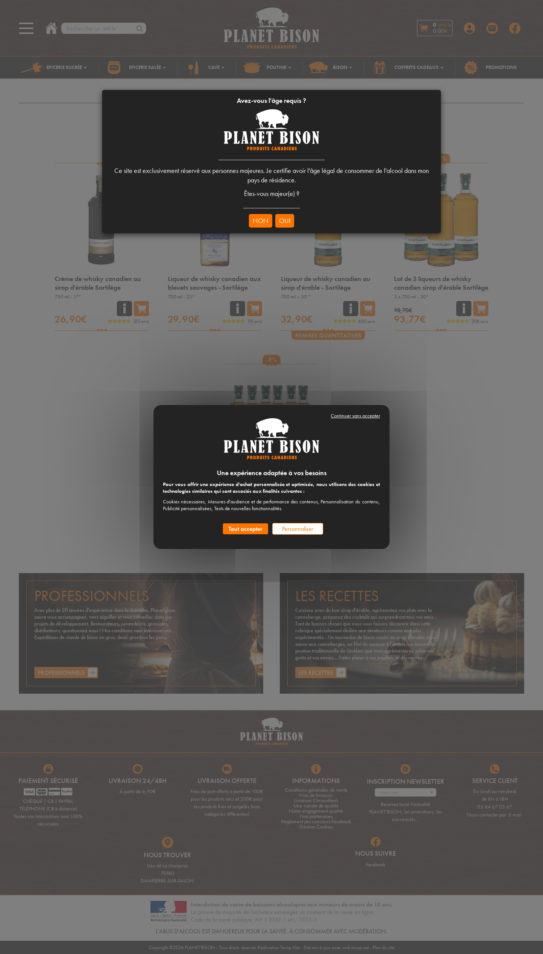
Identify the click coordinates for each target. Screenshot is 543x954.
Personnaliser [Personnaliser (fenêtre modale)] (297, 529)
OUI (284, 220)
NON (260, 220)
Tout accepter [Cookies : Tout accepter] (245, 529)
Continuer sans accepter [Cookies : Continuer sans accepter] (355, 415)
